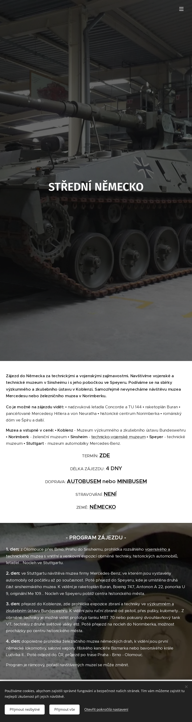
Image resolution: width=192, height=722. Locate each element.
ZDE (104, 455)
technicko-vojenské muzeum (118, 436)
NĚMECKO (103, 507)
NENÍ (110, 494)
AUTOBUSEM (84, 481)
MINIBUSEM (132, 481)
